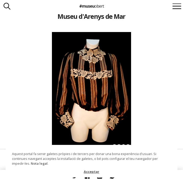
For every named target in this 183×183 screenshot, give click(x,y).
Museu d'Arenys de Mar (91, 16)
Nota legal (39, 163)
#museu (91, 6)
